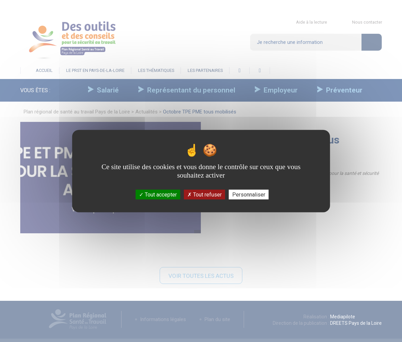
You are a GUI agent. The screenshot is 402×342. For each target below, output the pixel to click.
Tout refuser (204, 194)
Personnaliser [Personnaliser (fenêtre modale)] (248, 194)
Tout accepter (158, 194)
